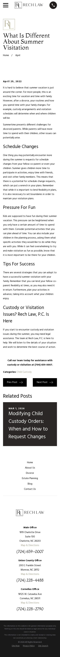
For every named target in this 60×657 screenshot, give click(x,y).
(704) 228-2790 (29, 609)
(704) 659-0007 (30, 552)
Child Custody (24, 372)
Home (30, 462)
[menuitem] (16, 646)
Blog (30, 484)
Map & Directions (30, 545)
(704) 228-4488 (30, 580)
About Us (30, 468)
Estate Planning (30, 478)
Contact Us (30, 489)
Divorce (30, 473)
